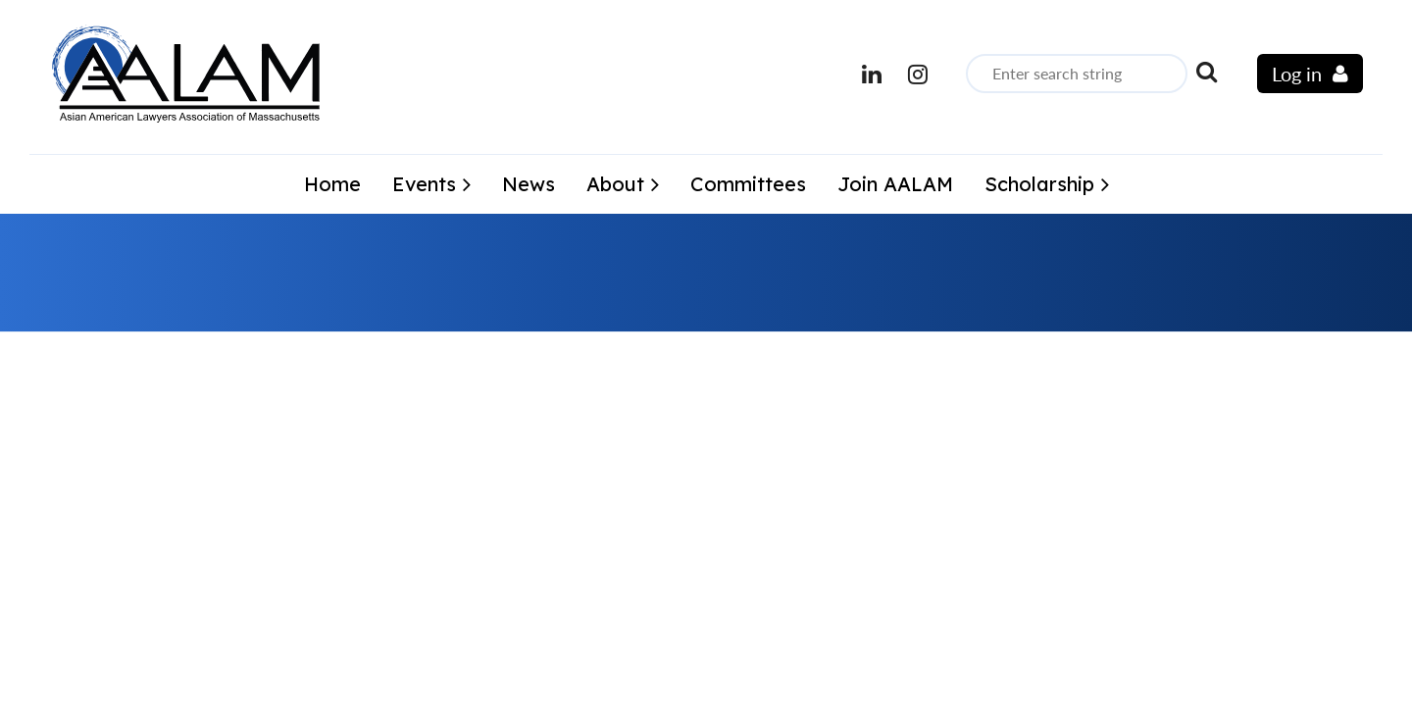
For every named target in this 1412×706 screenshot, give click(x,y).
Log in (1297, 73)
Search (1206, 71)
